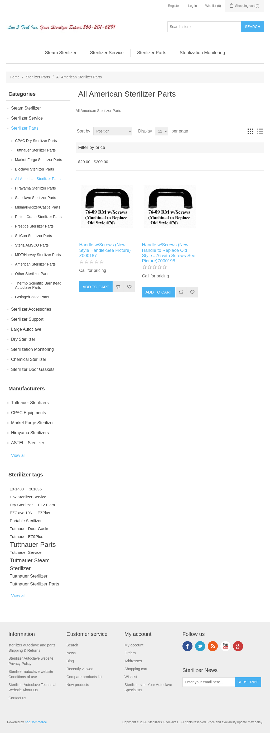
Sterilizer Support (27, 319)
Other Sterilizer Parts (32, 274)
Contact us (17, 698)
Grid (250, 131)
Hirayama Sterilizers (30, 433)
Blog (70, 661)
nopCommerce (36, 722)
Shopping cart (135, 669)
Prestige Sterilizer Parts (34, 226)
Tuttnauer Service (25, 552)
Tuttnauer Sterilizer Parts (35, 150)
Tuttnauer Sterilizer (28, 576)
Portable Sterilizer (26, 520)
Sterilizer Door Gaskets (33, 369)
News (71, 653)
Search (72, 645)
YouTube (225, 646)
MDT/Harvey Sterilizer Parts (38, 255)
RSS (213, 646)
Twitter (200, 646)
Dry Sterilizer (23, 339)
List (260, 131)
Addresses (133, 661)
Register (174, 6)
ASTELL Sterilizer (27, 443)
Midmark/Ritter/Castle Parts (37, 207)
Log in (192, 6)
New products (77, 685)
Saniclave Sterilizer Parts (35, 198)
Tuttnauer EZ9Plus (26, 536)
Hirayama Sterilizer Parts (35, 188)
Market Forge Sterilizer (32, 422)
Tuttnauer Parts (33, 544)
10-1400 (17, 489)
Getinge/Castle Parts (32, 297)
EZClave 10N (21, 513)
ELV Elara (46, 505)
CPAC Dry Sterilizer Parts (36, 141)
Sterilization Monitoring (202, 52)
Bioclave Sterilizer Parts (34, 169)
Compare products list (84, 677)
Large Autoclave (26, 329)
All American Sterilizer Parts (38, 179)
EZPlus (44, 513)
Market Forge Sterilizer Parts (38, 160)
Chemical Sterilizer (28, 359)
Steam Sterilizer (60, 52)
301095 (35, 489)
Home (15, 77)
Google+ (238, 646)
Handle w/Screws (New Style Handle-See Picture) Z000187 (105, 250)
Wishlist (130, 677)
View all (18, 455)
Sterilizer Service (107, 52)
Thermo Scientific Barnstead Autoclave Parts (38, 285)
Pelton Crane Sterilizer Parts (38, 217)
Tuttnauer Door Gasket (30, 528)
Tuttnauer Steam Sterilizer (30, 564)
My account (133, 645)
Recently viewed (79, 669)
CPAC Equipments (28, 412)
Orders (130, 653)
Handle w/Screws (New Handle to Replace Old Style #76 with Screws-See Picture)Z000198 (168, 252)
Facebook (187, 646)
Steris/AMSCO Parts (32, 245)
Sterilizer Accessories (31, 309)
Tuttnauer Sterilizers (30, 402)
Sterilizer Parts (151, 52)
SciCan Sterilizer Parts (33, 236)
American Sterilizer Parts (35, 264)
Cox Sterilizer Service (28, 497)
